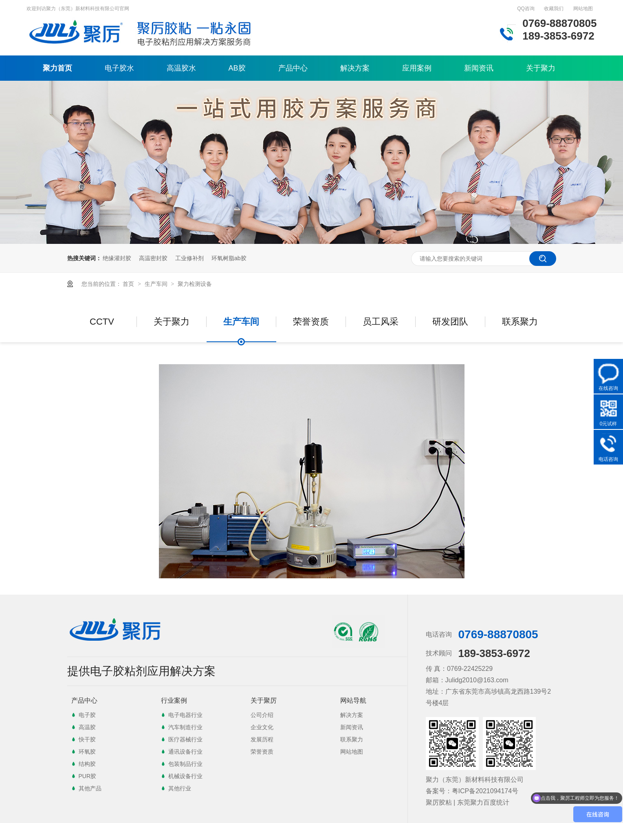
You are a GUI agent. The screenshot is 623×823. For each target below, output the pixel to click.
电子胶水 (119, 68)
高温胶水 (181, 68)
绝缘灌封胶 (117, 258)
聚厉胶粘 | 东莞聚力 (454, 802)
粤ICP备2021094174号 (485, 791)
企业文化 (262, 727)
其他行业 (179, 788)
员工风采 (380, 321)
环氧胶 (87, 751)
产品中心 (293, 68)
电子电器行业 (185, 715)
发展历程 (262, 739)
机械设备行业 (185, 776)
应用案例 (416, 68)
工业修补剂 (189, 258)
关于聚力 (540, 68)
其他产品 (90, 788)
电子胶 (87, 715)
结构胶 (87, 764)
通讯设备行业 (185, 751)
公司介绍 (262, 715)
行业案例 (174, 700)
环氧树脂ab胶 (229, 258)
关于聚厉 (264, 700)
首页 (129, 284)
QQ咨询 (526, 8)
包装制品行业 (185, 764)
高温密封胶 (153, 258)
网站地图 (583, 8)
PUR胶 (88, 776)
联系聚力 (520, 321)
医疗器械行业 (185, 739)
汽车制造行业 (185, 727)
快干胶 (87, 739)
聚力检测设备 (195, 284)
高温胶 (87, 727)
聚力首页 (57, 68)
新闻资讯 (478, 68)
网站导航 (353, 700)
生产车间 (157, 284)
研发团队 (450, 321)
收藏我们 (554, 8)
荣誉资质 (311, 321)
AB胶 (237, 68)
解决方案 (355, 68)
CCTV (102, 321)
